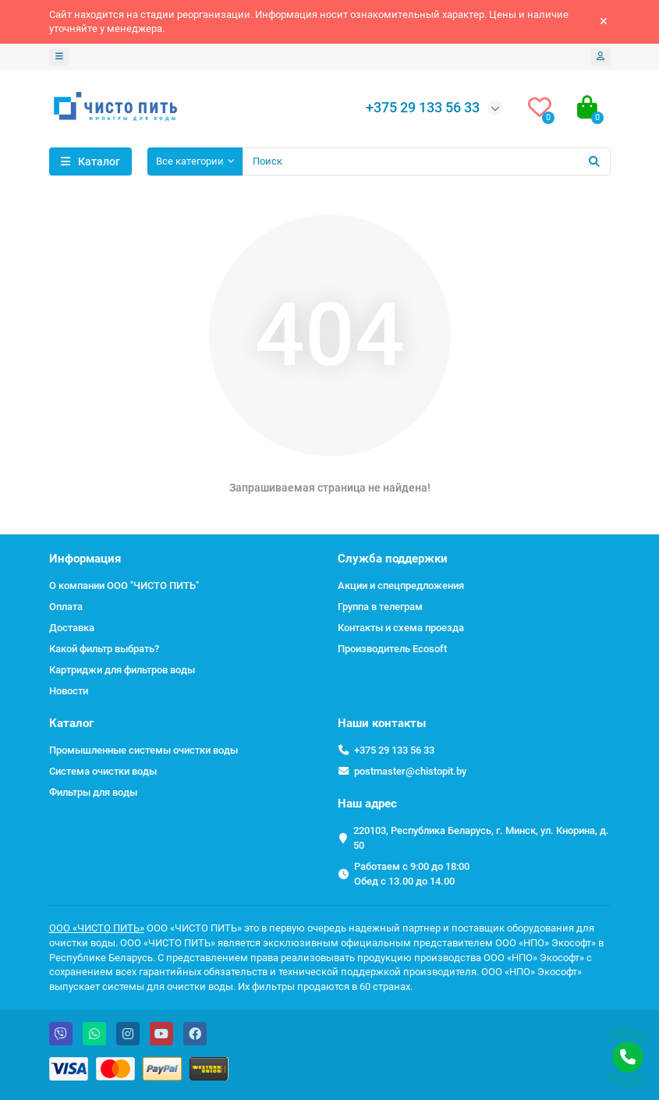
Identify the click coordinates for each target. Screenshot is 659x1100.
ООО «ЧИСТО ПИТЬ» (96, 928)
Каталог (71, 723)
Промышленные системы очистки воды (143, 750)
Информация (85, 559)
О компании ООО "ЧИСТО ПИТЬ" (124, 585)
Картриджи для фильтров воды (122, 670)
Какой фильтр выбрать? (104, 649)
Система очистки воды (103, 771)
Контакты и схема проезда (401, 627)
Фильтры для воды (93, 792)
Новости (68, 691)
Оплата (66, 606)
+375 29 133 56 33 (394, 750)
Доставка (71, 627)
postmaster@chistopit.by (410, 771)
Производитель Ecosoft (392, 649)
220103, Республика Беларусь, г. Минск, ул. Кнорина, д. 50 (481, 838)
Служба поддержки (393, 559)
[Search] (427, 161)
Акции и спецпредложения (401, 585)
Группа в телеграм (380, 606)
